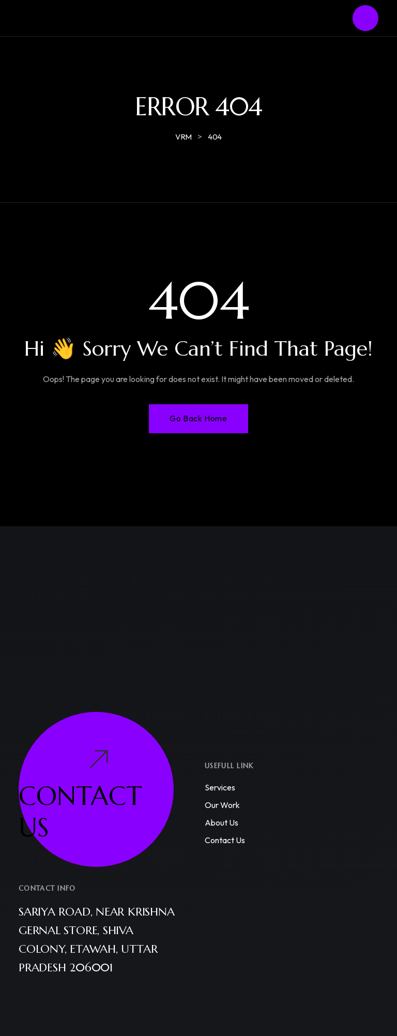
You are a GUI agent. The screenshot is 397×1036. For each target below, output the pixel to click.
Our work (222, 805)
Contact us (225, 840)
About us (221, 822)
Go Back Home (198, 418)
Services (220, 787)
